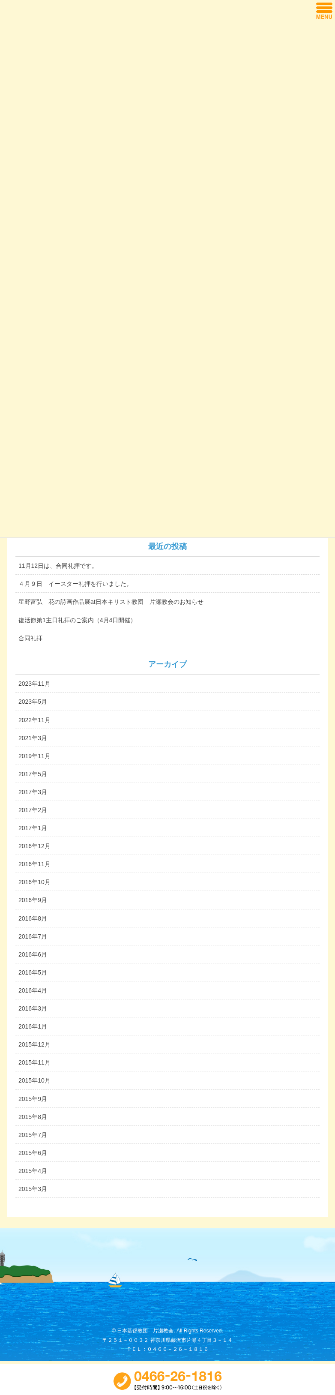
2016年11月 (34, 864)
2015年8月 (32, 1116)
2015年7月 (32, 1134)
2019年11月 (34, 756)
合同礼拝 (30, 638)
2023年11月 (34, 683)
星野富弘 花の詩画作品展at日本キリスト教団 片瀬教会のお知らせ (110, 601)
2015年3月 (32, 1188)
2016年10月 (34, 882)
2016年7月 (32, 936)
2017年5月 (32, 774)
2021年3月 (32, 738)
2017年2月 (32, 810)
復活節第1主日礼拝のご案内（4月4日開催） (77, 620)
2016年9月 (32, 900)
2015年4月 (32, 1170)
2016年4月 (32, 990)
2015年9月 (32, 1098)
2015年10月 (34, 1080)
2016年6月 (32, 954)
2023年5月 (32, 701)
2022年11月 (34, 720)
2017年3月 (32, 792)
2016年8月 (32, 918)
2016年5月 (32, 972)
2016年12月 (34, 846)
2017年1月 (32, 828)
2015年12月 (34, 1044)
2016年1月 (32, 1026)
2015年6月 (32, 1152)
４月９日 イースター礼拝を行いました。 (75, 583)
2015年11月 (34, 1062)
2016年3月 (32, 1008)
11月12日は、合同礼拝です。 (58, 565)
